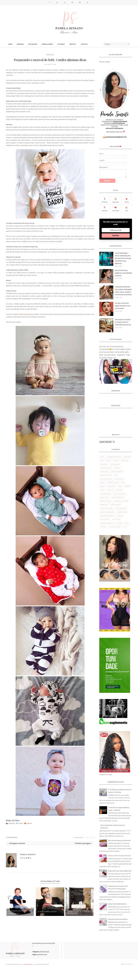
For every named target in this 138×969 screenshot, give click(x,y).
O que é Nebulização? (47, 911)
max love (120, 516)
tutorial (103, 527)
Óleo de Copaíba (104, 62)
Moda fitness (119, 479)
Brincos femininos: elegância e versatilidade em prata (123, 273)
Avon (102, 460)
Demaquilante (115, 464)
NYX (123, 482)
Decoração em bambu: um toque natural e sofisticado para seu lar (123, 322)
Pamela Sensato (28, 854)
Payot (120, 486)
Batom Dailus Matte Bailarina (117, 904)
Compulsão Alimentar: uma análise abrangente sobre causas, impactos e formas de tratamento (123, 291)
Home (10, 44)
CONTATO (84, 44)
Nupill (102, 486)
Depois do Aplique (106, 468)
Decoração (32, 44)
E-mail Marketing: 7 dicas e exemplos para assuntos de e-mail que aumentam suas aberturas (123, 258)
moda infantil (104, 519)
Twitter (20, 823)
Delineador (104, 464)
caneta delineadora (117, 497)
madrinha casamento (107, 516)
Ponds (102, 490)
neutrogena (116, 519)
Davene (116, 460)
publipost (50, 54)
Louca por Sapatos (117, 471)
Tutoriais (61, 44)
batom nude (104, 497)
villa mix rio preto (115, 527)
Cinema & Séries (47, 44)
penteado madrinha (106, 523)
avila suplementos (120, 493)
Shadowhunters (105, 493)
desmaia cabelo (116, 505)
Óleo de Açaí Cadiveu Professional (119, 840)
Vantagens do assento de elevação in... (20, 912)
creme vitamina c (105, 501)
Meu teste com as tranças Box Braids (111, 346)
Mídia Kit (72, 44)
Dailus (109, 460)
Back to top (126, 964)
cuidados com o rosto (121, 501)
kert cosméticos (121, 508)
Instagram (11, 823)
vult (125, 527)
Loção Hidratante (106, 475)
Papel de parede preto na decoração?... (78, 912)
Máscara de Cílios (113, 482)
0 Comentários (11, 837)
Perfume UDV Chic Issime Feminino (119, 856)
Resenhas (20, 44)
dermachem (104, 505)
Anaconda (127, 457)
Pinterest (29, 823)
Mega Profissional (106, 479)
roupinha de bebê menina (20, 314)
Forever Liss (104, 471)
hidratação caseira (106, 508)
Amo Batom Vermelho (114, 457)
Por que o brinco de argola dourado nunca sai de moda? (122, 305)
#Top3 (102, 457)
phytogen (119, 523)
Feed (126, 208)
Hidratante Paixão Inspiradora (118, 919)
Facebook (105, 200)
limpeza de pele (122, 512)
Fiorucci (117, 468)
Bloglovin (115, 208)
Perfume (127, 486)
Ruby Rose (119, 490)
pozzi (127, 523)
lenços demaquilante (107, 512)
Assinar (115, 235)
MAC (116, 475)
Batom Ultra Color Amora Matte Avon (120, 871)
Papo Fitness (111, 486)
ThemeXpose (28, 964)
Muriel (102, 482)
